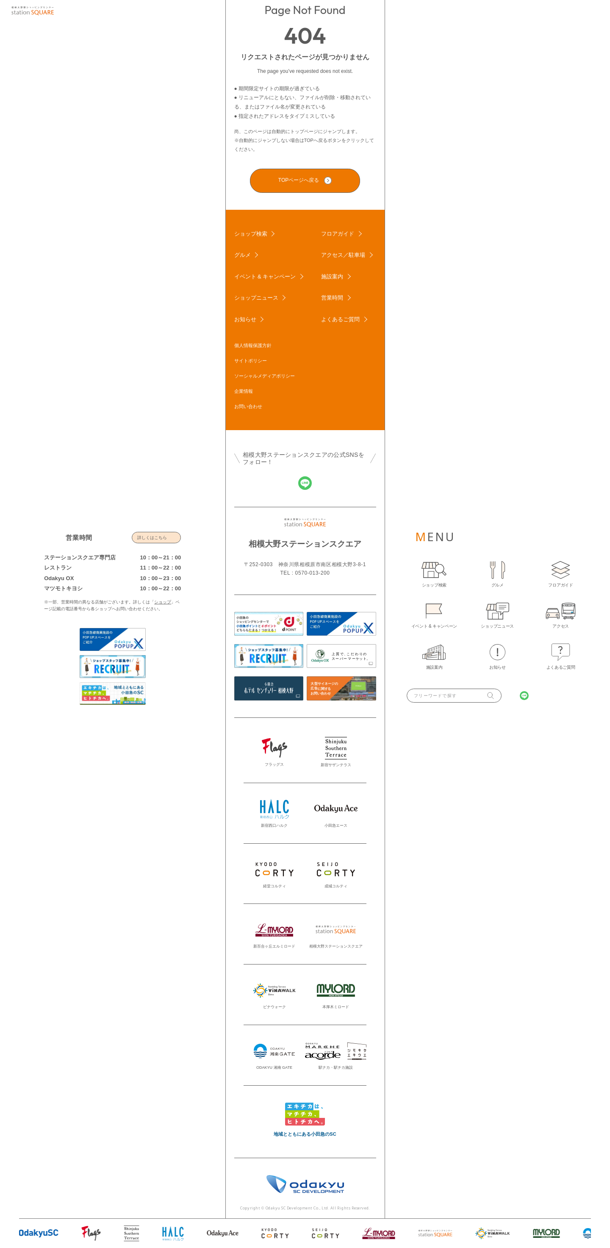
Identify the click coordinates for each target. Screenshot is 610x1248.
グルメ (242, 255)
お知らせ (245, 319)
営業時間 (332, 297)
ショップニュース (256, 297)
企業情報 (243, 391)
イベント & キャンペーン (265, 276)
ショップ (162, 602)
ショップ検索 (250, 233)
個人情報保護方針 (253, 345)
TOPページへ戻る (298, 180)
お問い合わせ (248, 406)
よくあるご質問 (340, 319)
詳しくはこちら (152, 537)
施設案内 (332, 276)
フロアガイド (337, 233)
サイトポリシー (250, 360)
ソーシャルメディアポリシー (264, 375)
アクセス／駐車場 (343, 255)
